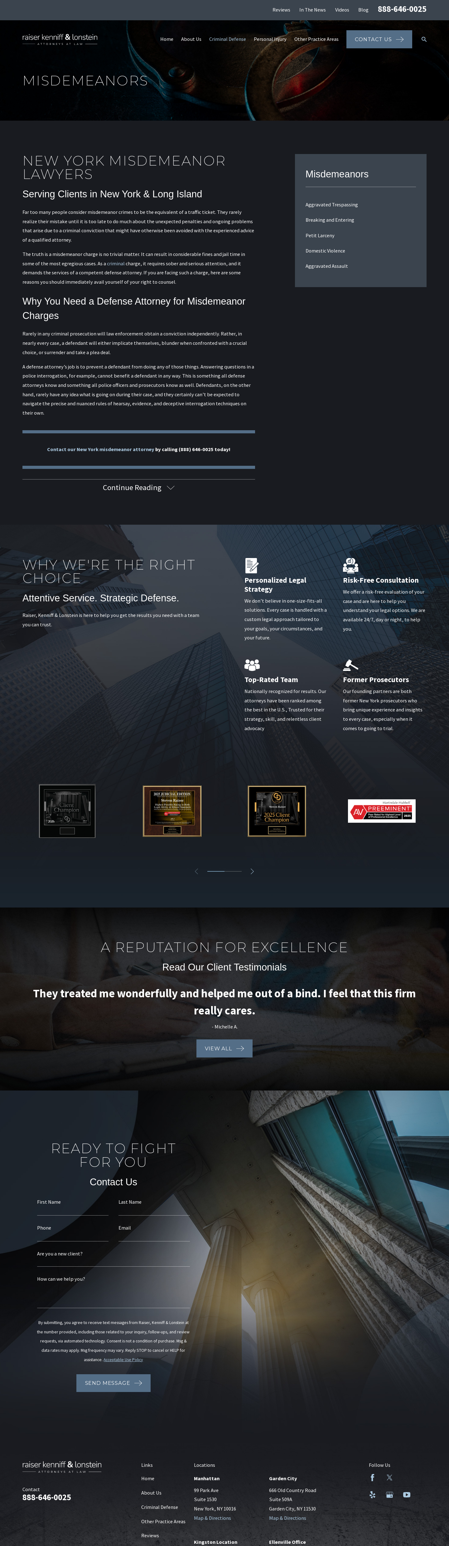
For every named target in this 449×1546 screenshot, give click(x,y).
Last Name (125, 1201)
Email (120, 1227)
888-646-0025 (402, 9)
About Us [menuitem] (191, 39)
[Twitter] (389, 1477)
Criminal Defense (159, 1507)
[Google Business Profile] (389, 1494)
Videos (342, 10)
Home (147, 1478)
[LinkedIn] (406, 1477)
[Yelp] (372, 1494)
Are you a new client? (55, 1253)
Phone (39, 1227)
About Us (151, 1493)
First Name (44, 1201)
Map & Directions (212, 1518)
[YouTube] (406, 1494)
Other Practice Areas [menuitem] (316, 39)
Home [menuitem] (166, 39)
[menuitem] (361, 204)
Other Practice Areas (163, 1521)
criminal (116, 263)
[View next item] (252, 871)
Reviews (281, 10)
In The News (312, 10)
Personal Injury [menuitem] (270, 39)
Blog (363, 10)
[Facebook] (372, 1477)
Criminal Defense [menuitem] (227, 39)
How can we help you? (56, 1278)
